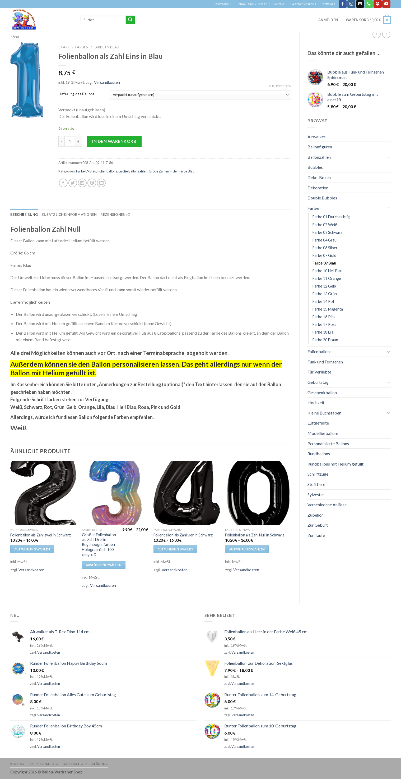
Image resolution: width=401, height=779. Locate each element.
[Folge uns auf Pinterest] (377, 4)
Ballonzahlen (319, 157)
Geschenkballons (303, 4)
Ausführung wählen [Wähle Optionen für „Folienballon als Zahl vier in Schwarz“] (175, 549)
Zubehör (315, 514)
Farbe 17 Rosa (325, 324)
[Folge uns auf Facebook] (343, 4)
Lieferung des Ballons (76, 94)
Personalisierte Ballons (328, 443)
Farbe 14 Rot (323, 301)
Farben (313, 208)
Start (64, 47)
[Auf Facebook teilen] (63, 183)
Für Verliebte (319, 371)
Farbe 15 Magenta (328, 309)
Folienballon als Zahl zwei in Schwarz (40, 535)
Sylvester (315, 494)
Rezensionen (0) (115, 214)
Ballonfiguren (319, 146)
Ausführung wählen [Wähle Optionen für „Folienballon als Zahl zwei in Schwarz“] (32, 549)
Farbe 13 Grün (325, 293)
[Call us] (369, 4)
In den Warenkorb (114, 141)
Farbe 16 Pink (324, 317)
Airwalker (316, 136)
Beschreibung (24, 214)
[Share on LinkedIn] (101, 183)
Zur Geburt (317, 524)
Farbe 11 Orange (327, 278)
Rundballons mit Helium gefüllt (335, 463)
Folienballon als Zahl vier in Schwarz (183, 535)
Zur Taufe (316, 535)
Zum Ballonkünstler (252, 4)
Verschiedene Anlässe (327, 504)
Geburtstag (318, 382)
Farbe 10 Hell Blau (327, 270)
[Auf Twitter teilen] (72, 183)
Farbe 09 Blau (324, 263)
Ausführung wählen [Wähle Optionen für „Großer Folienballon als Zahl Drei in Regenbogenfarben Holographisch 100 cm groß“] (104, 565)
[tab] (24, 214)
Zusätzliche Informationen (69, 214)
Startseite (223, 4)
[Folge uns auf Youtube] (386, 4)
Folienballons (319, 351)
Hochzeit (315, 402)
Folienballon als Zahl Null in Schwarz (254, 535)
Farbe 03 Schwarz (327, 232)
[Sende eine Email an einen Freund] (82, 183)
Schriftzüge (317, 473)
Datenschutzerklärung (85, 764)
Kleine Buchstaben (324, 412)
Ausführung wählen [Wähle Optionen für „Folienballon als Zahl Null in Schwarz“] (247, 549)
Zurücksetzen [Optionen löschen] (280, 86)
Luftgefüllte (318, 422)
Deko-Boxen (319, 177)
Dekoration (317, 187)
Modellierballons (323, 433)
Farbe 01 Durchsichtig (331, 217)
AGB (56, 764)
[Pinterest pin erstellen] (91, 183)
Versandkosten (107, 82)
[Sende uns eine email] (360, 4)
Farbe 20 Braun (325, 340)
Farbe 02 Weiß (325, 224)
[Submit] (130, 20)
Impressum (39, 764)
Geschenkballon (322, 392)
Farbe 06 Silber (325, 247)
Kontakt (279, 4)
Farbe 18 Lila (323, 332)
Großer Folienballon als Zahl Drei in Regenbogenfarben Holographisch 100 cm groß (99, 544)
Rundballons (318, 453)
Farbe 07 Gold (324, 255)
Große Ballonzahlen (132, 171)
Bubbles (315, 167)
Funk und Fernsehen (325, 361)
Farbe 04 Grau (325, 240)
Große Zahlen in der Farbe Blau (171, 171)
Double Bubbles (322, 197)
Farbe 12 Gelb (324, 286)
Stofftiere (328, 4)
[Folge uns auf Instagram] (351, 4)
